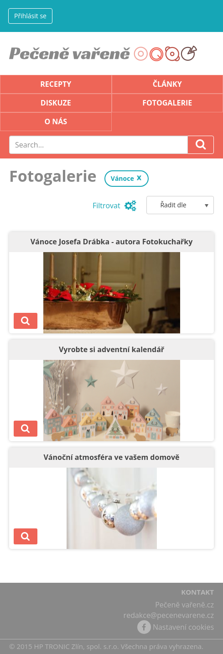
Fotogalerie (167, 103)
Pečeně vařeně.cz (184, 605)
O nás (55, 121)
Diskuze (56, 103)
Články (167, 84)
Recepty (55, 84)
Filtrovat (114, 205)
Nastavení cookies (183, 627)
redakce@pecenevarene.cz (169, 615)
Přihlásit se (30, 15)
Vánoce (122, 178)
